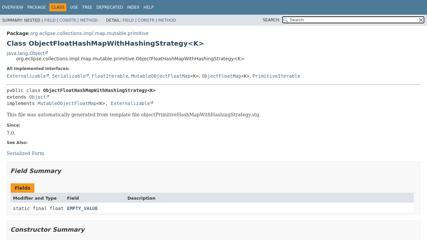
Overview (12, 7)
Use (74, 7)
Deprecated (109, 7)
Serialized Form (25, 153)
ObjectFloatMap (221, 76)
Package (36, 7)
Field (49, 20)
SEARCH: (272, 20)
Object (37, 97)
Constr (67, 20)
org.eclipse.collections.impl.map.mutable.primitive (89, 33)
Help (148, 7)
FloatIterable (110, 76)
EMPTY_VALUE (82, 208)
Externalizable (26, 76)
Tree (87, 7)
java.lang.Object (26, 53)
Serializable (69, 76)
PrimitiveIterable (276, 76)
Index (133, 7)
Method (89, 20)
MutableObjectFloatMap (160, 76)
